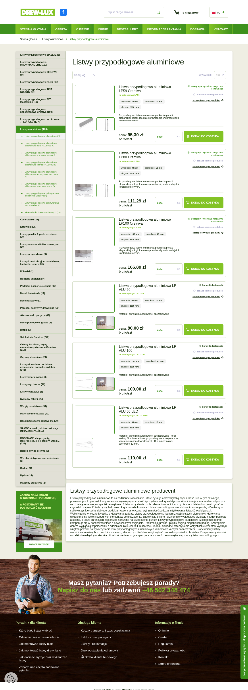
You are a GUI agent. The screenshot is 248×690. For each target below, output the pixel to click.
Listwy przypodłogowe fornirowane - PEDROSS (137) (40, 120)
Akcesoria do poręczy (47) (35, 315)
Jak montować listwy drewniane (37, 649)
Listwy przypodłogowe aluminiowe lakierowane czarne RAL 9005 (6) (41, 163)
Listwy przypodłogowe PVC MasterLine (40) (36, 100)
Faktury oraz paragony (94, 636)
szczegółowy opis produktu (206, 100)
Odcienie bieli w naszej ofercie (37, 636)
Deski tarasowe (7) (30, 300)
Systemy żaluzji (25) (31, 399)
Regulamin (164, 643)
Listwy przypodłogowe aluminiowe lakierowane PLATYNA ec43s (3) (41, 185)
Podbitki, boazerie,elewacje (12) (38, 286)
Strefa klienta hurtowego (99, 656)
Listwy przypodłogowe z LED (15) (39, 82)
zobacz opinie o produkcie (208, 94)
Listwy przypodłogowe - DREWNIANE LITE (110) (33, 63)
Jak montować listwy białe (34, 643)
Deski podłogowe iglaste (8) (36, 322)
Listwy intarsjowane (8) (33, 377)
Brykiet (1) (26, 468)
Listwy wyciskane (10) (32, 384)
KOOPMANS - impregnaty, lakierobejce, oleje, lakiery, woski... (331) (40, 441)
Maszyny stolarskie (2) (33, 482)
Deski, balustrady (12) (32, 293)
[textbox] (85, 75)
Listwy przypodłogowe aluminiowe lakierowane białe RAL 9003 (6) (41, 144)
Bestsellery (127, 29)
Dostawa (197, 29)
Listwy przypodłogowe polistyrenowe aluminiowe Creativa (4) (42, 194)
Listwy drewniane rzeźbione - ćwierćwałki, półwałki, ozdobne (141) (38, 367)
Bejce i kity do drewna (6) (34, 450)
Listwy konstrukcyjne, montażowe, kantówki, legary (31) (40, 262)
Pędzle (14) (26, 475)
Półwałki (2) (26, 271)
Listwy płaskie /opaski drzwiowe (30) (38, 235)
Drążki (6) (25, 329)
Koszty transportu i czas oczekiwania (102, 630)
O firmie (82, 29)
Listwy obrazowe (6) (31, 391)
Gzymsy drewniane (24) (33, 357)
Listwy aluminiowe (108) (34, 129)
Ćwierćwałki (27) (29, 219)
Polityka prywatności (170, 649)
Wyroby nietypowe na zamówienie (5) (39, 459)
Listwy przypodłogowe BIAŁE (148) (40, 54)
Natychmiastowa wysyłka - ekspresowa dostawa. (244, 645)
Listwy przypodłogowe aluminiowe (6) (42, 136)
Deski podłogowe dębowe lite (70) (39, 421)
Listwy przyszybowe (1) (33, 254)
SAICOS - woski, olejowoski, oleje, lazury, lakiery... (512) (39, 429)
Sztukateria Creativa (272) (34, 337)
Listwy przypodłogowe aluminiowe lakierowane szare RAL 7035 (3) (41, 154)
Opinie (103, 29)
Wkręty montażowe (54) (33, 406)
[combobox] (84, 75)
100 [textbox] (218, 75)
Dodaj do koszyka (202, 136)
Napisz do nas (79, 590)
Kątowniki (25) (28, 226)
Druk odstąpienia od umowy (97, 649)
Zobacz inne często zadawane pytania (41, 662)
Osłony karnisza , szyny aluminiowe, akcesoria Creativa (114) (38, 347)
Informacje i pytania (164, 29)
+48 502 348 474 (166, 590)
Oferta (61, 29)
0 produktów (190, 13)
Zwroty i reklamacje (92, 643)
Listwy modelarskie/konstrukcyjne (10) (39, 245)
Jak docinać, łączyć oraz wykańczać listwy (44, 656)
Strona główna (33, 29)
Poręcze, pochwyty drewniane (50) (39, 308)
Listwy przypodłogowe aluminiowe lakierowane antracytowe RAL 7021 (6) (41, 174)
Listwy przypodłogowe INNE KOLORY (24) (36, 90)
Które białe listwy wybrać (33, 630)
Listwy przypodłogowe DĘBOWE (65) (38, 73)
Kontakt (221, 29)
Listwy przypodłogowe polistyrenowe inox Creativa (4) (42, 204)
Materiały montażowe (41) (34, 413)
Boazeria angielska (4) (32, 278)
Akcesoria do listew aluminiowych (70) (43, 212)
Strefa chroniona (168, 662)
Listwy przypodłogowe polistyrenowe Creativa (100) (36, 110)
